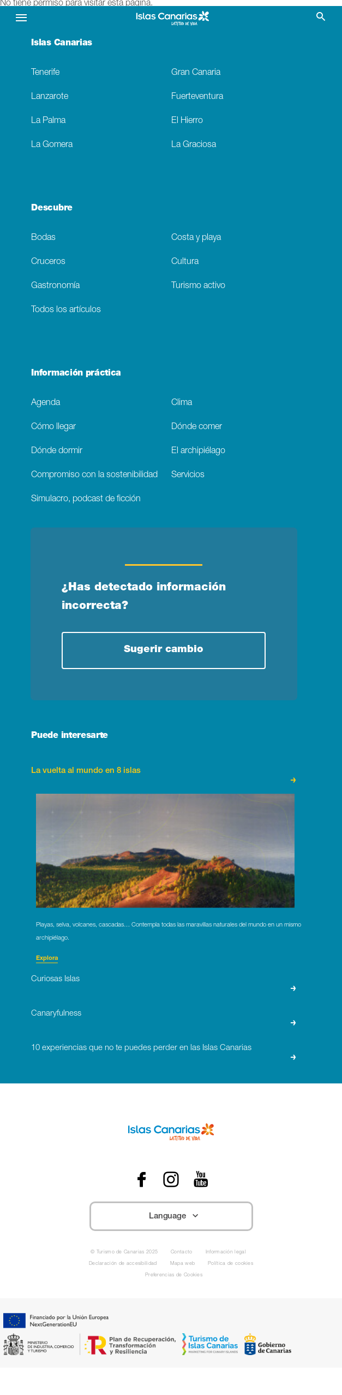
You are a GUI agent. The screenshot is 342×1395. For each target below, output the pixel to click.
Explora (47, 959)
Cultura (185, 262)
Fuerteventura (197, 97)
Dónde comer (196, 427)
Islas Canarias (61, 43)
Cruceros (48, 262)
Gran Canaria (195, 73)
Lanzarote (49, 97)
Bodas (43, 238)
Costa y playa (196, 238)
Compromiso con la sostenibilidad (94, 475)
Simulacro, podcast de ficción (86, 499)
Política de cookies (230, 1264)
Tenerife (45, 73)
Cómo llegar (53, 427)
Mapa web (182, 1264)
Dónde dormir (56, 451)
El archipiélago (198, 451)
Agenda (45, 403)
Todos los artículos (66, 310)
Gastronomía (55, 286)
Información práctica (76, 374)
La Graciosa (193, 145)
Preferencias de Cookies (173, 1275)
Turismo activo (198, 286)
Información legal (226, 1252)
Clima (181, 403)
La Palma (48, 121)
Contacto (182, 1252)
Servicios (188, 475)
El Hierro (187, 121)
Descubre (51, 208)
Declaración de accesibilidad (123, 1264)
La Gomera (52, 145)
